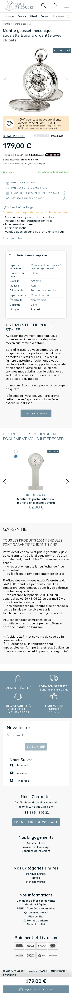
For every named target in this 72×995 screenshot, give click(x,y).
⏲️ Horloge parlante (36, 920)
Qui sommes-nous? (36, 912)
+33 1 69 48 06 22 (36, 812)
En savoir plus (12, 238)
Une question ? (36, 413)
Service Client (36, 842)
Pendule (21, 16)
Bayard (35, 309)
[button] (66, 16)
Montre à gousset (22, 24)
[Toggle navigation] (66, 6)
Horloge (9, 16)
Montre (7, 24)
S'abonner (35, 746)
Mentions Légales (36, 904)
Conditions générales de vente (36, 900)
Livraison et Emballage (36, 846)
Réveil (33, 16)
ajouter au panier (36, 989)
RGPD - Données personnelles (36, 908)
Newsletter (19, 727)
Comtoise (58, 16)
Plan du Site (36, 916)
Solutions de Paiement (36, 850)
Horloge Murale (36, 881)
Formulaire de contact (36, 822)
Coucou (45, 16)
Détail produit (14, 136)
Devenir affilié (36, 924)
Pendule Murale (36, 873)
